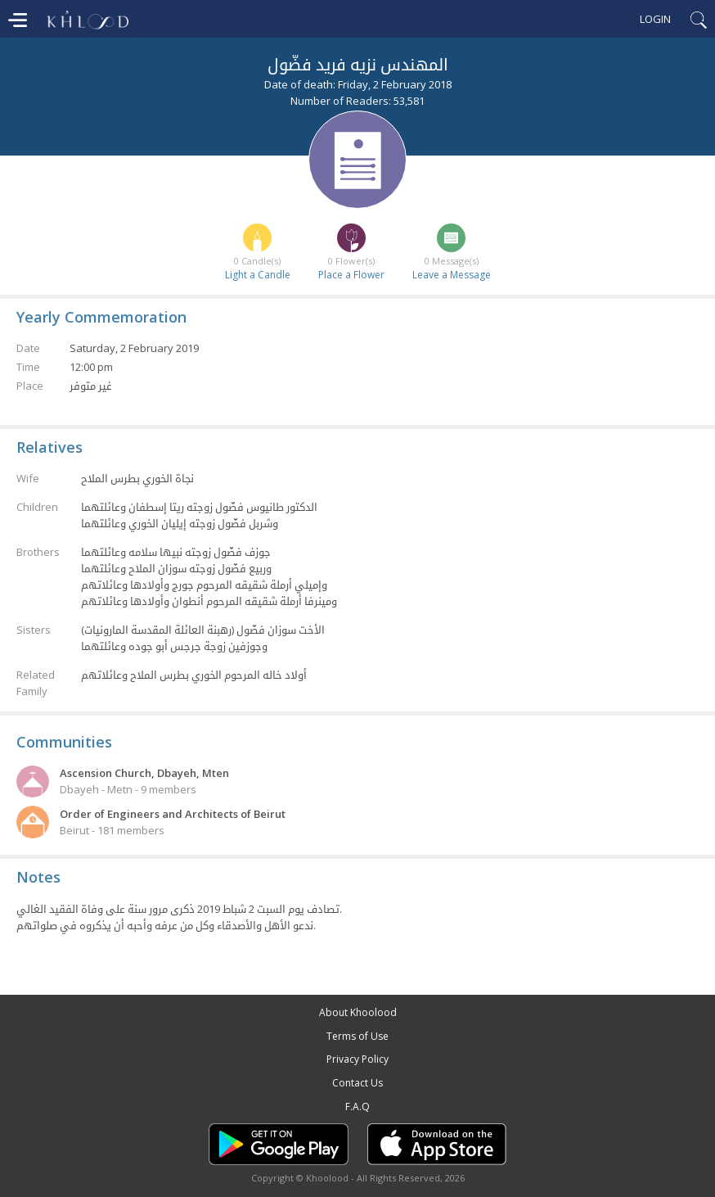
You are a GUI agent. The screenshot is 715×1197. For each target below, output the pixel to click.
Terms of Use (357, 1036)
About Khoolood (358, 1012)
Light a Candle (257, 275)
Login (655, 18)
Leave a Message (451, 275)
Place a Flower (351, 275)
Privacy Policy (357, 1059)
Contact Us (357, 1083)
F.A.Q (357, 1106)
